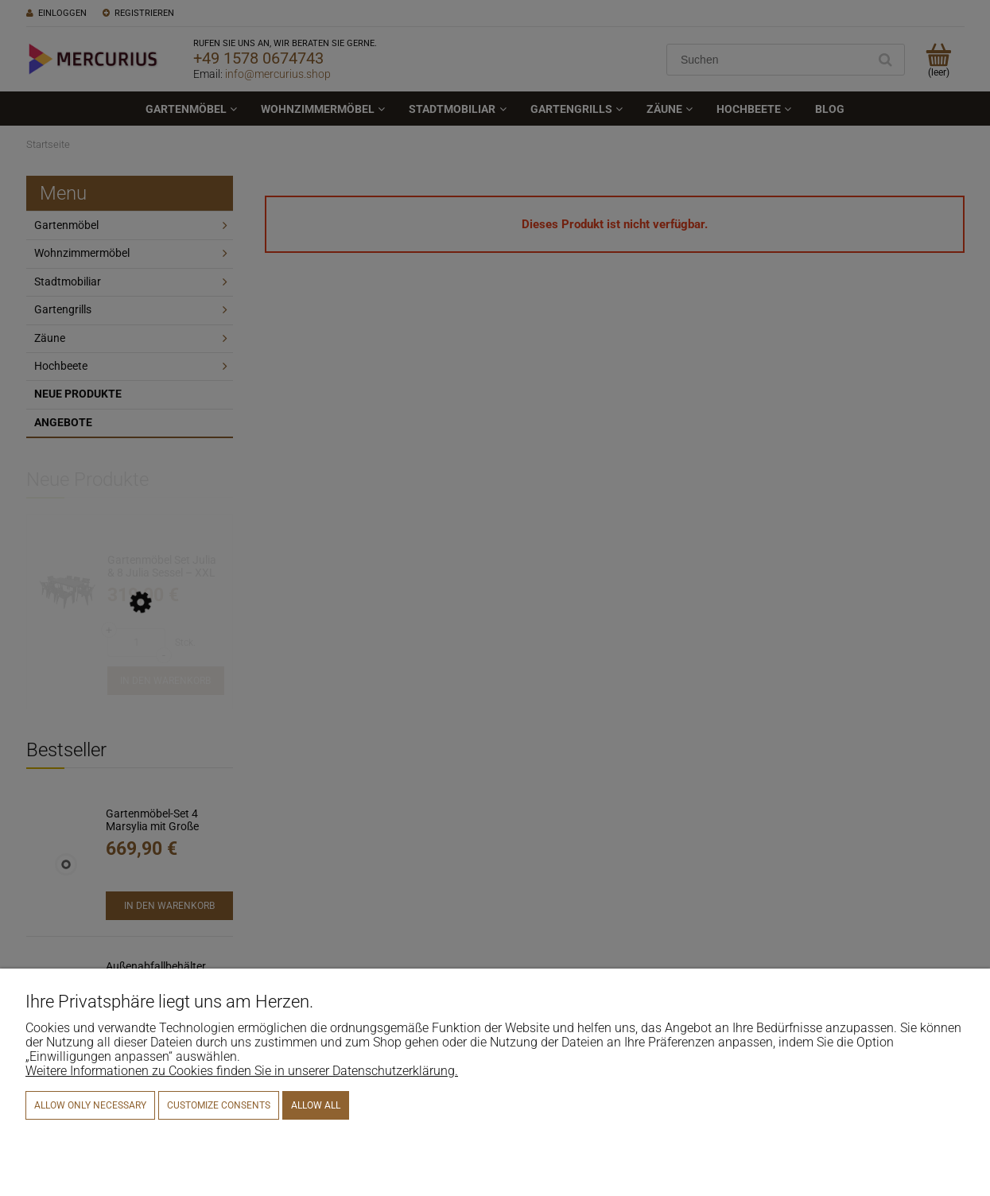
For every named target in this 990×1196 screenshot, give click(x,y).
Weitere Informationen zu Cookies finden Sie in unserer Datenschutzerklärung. (241, 1070)
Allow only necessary (90, 1105)
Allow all (315, 1105)
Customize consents (218, 1105)
